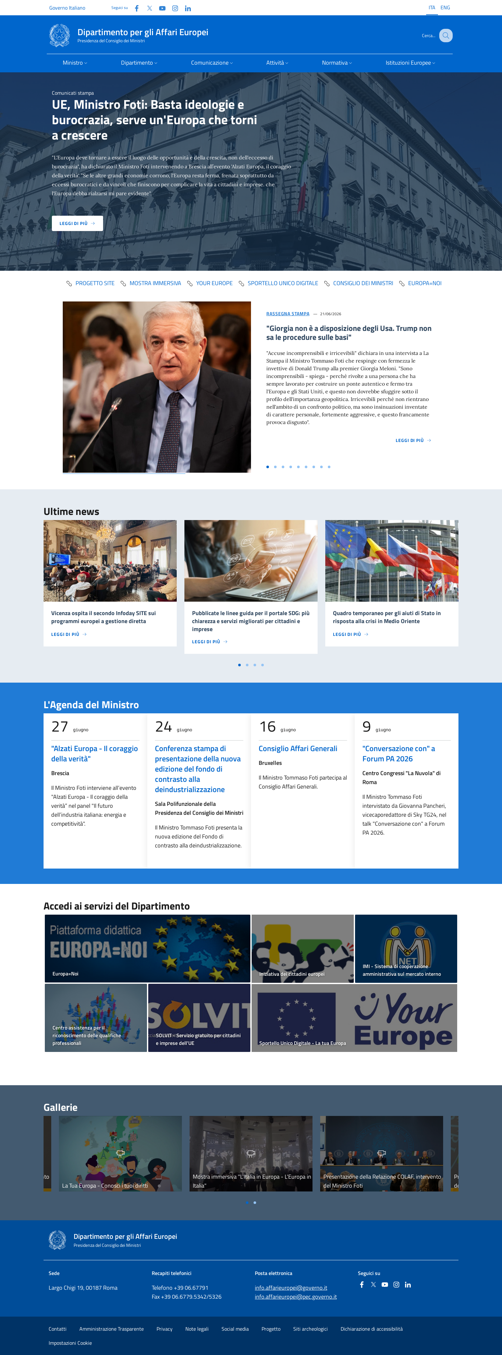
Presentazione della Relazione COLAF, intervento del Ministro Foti (382, 1181)
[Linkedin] (185, 7)
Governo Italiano (67, 8)
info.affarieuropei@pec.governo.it (296, 1296)
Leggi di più (77, 223)
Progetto (271, 1329)
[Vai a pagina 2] (247, 665)
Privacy (165, 1329)
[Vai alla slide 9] (329, 467)
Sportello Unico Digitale (278, 283)
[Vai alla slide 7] (313, 467)
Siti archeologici (310, 1329)
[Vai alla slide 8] (321, 467)
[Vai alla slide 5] (298, 467)
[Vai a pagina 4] (262, 665)
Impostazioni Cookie (70, 1343)
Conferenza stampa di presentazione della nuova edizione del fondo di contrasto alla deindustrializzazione (198, 768)
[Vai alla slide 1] (267, 467)
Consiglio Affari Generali (298, 748)
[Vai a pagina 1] (239, 665)
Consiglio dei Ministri (358, 283)
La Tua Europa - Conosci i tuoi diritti (105, 1185)
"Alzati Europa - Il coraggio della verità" (94, 753)
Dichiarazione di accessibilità (372, 1329)
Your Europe (209, 283)
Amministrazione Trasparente (111, 1329)
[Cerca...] (445, 35)
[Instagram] (172, 7)
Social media (235, 1329)
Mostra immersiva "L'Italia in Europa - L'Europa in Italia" (252, 1181)
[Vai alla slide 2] (275, 467)
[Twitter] (147, 7)
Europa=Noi (419, 283)
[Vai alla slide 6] (306, 467)
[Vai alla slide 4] (290, 467)
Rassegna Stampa (288, 313)
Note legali (197, 1329)
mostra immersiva (150, 283)
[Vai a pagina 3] (255, 665)
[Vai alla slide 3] (283, 467)
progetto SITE (90, 283)
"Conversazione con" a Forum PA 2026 (398, 753)
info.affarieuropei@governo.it (291, 1287)
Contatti (58, 1329)
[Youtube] (159, 7)
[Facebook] (134, 7)
